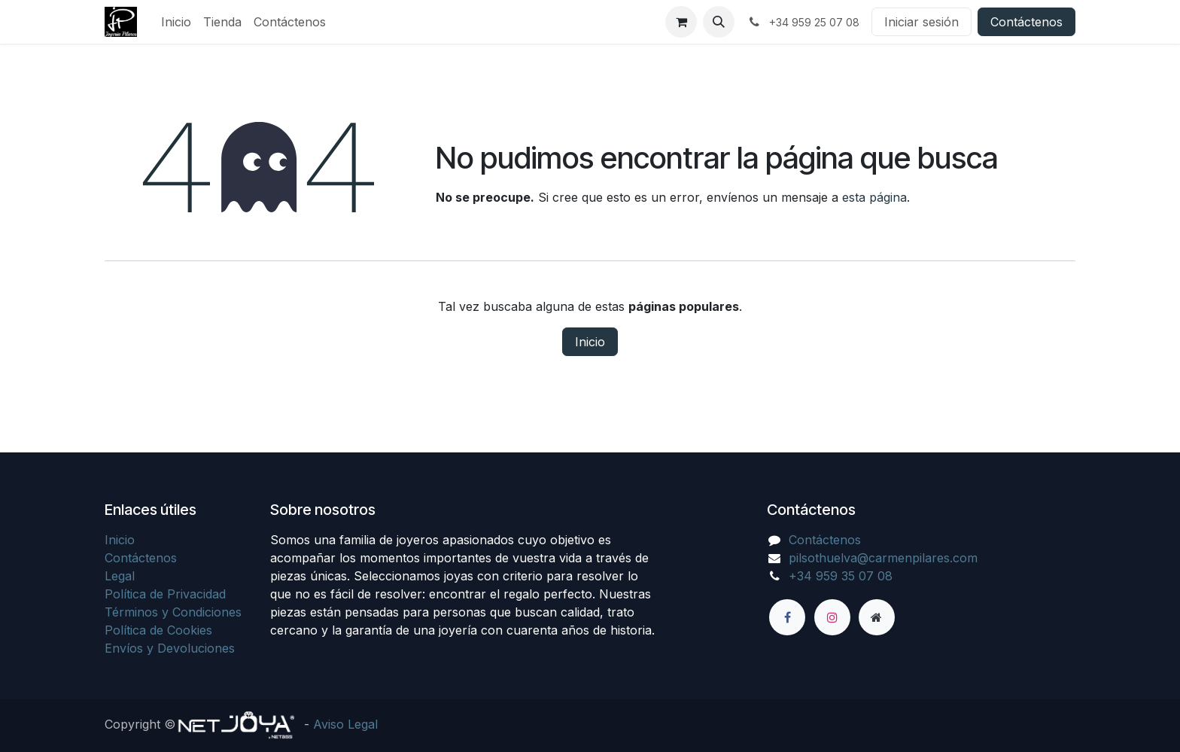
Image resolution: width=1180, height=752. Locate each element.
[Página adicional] (877, 617)
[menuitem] (176, 22)
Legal (120, 575)
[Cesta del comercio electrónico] (681, 22)
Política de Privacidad (165, 593)
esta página (874, 197)
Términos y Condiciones (173, 612)
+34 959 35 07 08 (841, 575)
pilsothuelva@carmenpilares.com (883, 557)
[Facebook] (787, 617)
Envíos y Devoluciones (170, 648)
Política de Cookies (158, 630)
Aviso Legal (345, 724)
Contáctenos (1026, 21)
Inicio (590, 341)
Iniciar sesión (921, 21)
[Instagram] (832, 617)
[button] (718, 22)
